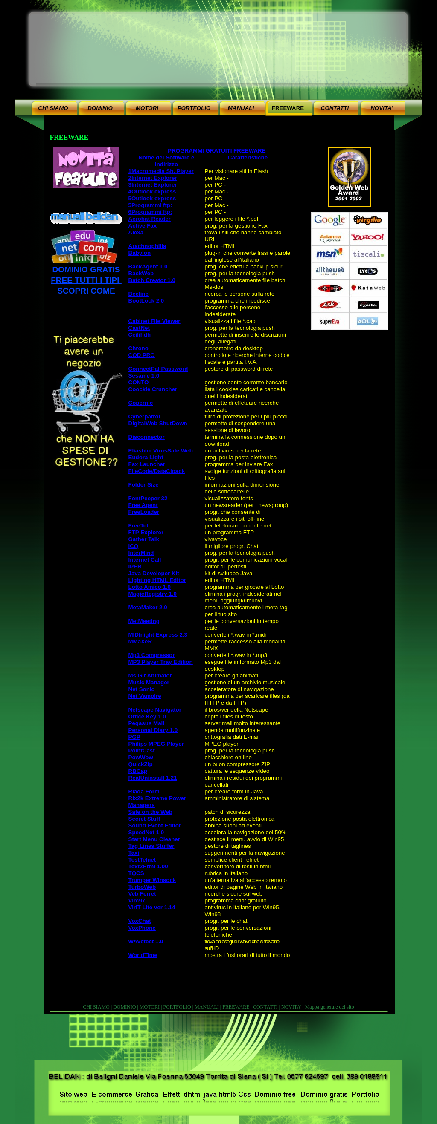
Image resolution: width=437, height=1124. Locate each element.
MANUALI (207, 1007)
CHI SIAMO (96, 1007)
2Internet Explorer (152, 178)
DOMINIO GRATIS (86, 269)
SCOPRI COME (86, 290)
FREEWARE (235, 1007)
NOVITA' (291, 1007)
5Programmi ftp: (150, 205)
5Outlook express (152, 198)
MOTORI (150, 1007)
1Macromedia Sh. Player (161, 171)
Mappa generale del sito (329, 1007)
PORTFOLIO (177, 1007)
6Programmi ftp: (150, 212)
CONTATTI (265, 1007)
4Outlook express (152, 191)
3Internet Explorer (152, 185)
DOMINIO (124, 1007)
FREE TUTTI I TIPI (86, 280)
